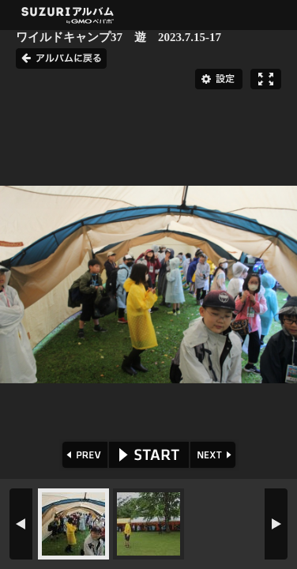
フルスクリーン (265, 79)
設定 (218, 79)
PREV (83, 455)
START (148, 455)
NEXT (214, 455)
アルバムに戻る (61, 58)
